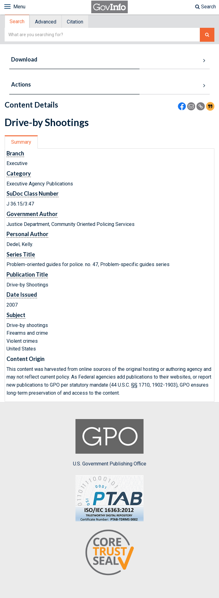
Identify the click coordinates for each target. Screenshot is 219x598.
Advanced (45, 22)
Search (205, 7)
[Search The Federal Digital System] (207, 35)
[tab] (17, 21)
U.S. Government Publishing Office (109, 443)
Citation (75, 22)
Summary (21, 142)
